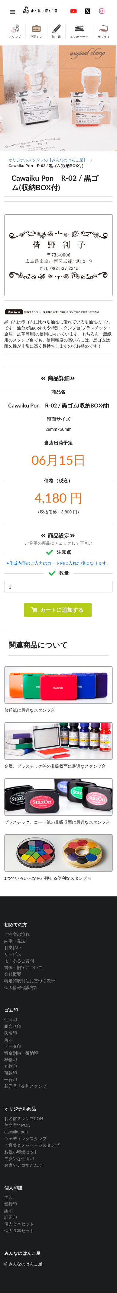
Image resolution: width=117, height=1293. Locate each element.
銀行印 (10, 1204)
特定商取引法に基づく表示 (29, 980)
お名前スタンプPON (23, 1118)
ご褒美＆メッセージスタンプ (31, 1145)
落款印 (10, 1072)
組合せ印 (12, 1026)
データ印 (12, 1046)
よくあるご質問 (19, 960)
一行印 (10, 1079)
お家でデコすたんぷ (23, 1165)
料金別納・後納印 (21, 1053)
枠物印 (10, 1059)
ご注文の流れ (17, 934)
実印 (8, 1197)
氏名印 (10, 1033)
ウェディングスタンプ (25, 1138)
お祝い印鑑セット (21, 1152)
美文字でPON (17, 1125)
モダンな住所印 (19, 1158)
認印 (8, 1210)
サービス (12, 954)
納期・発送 (14, 940)
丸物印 (10, 1066)
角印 (8, 1039)
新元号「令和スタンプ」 (27, 1086)
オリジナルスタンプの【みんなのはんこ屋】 (47, 160)
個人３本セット (19, 1230)
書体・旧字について (23, 967)
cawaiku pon (16, 1132)
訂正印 (10, 1217)
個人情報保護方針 (21, 987)
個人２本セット (19, 1224)
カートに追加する (57, 609)
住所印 (10, 1019)
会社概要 (12, 974)
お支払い (12, 947)
